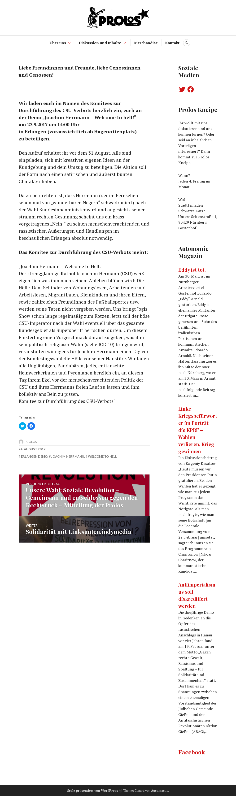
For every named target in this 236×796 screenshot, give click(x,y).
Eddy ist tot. (192, 269)
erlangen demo (34, 456)
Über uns (58, 42)
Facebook (191, 752)
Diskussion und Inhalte (100, 42)
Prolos (31, 442)
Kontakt (172, 42)
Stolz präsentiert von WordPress (92, 790)
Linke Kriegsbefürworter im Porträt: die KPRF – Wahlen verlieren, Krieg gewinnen (197, 429)
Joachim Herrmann (67, 456)
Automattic (159, 790)
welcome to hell (102, 456)
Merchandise (146, 42)
